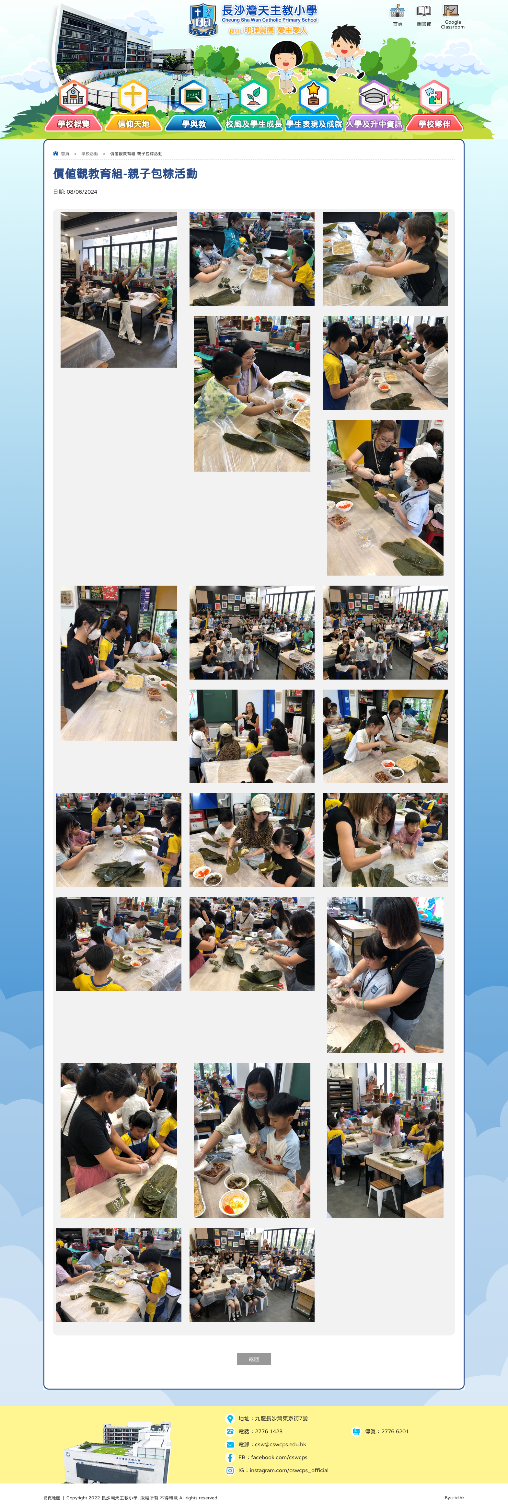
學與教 (194, 120)
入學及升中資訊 (374, 120)
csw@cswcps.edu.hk (280, 1444)
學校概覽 (73, 120)
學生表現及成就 (314, 120)
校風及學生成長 (254, 120)
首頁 (65, 154)
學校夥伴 (434, 120)
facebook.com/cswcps (279, 1457)
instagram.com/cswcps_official (289, 1470)
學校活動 (89, 154)
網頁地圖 (52, 1497)
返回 (254, 1359)
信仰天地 (134, 120)
